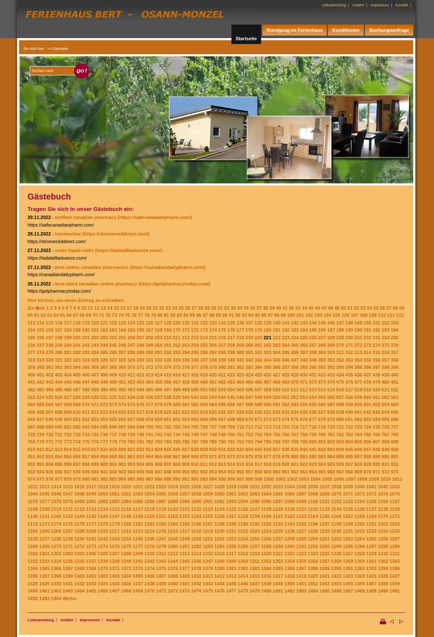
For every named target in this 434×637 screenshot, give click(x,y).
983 (113, 479)
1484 (313, 590)
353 (349, 360)
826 (177, 449)
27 (194, 307)
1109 (44, 509)
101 (300, 315)
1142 (56, 516)
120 (95, 322)
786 (185, 441)
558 (349, 397)
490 (104, 389)
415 (167, 374)
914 (231, 464)
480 (385, 382)
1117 (138, 509)
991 (185, 479)
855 (68, 456)
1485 (325, 590)
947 (158, 471)
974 (31, 479)
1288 (266, 546)
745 (185, 434)
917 (258, 464)
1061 (231, 493)
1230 (336, 531)
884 (331, 456)
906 (158, 464)
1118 (149, 509)
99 (283, 315)
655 (113, 419)
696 (113, 426)
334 (177, 360)
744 (177, 434)
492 (122, 389)
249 (149, 345)
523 (31, 397)
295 (195, 352)
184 (304, 329)
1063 (254, 493)
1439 (161, 583)
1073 (371, 493)
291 (158, 352)
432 (322, 374)
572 (104, 404)
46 (317, 307)
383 (249, 367)
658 (140, 419)
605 (31, 412)
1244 (126, 538)
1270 (56, 546)
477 (358, 382)
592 (285, 404)
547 (249, 397)
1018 (102, 486)
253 (185, 345)
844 (340, 449)
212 (185, 337)
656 (122, 419)
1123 (208, 509)
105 (336, 315)
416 (177, 374)
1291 (301, 546)
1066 (289, 493)
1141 (44, 516)
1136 (359, 509)
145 (322, 322)
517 (349, 389)
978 (68, 479)
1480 (266, 590)
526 (58, 397)
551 (285, 397)
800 (313, 441)
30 (213, 307)
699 (140, 426)
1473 (184, 590)
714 (276, 426)
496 (158, 389)
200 (77, 337)
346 (285, 360)
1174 (56, 523)
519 (367, 389)
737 (113, 434)
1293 (325, 546)
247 (131, 345)
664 (195, 419)
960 (276, 471)
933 (31, 471)
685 (385, 419)
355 (367, 360)
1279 (161, 546)
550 (276, 397)
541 (195, 397)
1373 (138, 568)
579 (167, 404)
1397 (44, 576)
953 (213, 471)
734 (86, 434)
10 (83, 307)
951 (195, 471)
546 (240, 397)
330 (140, 360)
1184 (173, 523)
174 (213, 329)
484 (49, 389)
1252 (219, 538)
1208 (79, 531)
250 (158, 345)
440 (394, 374)
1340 (126, 561)
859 (104, 456)
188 (340, 329)
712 (258, 426)
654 (104, 419)
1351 (254, 561)
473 (322, 382)
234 (385, 337)
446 (77, 382)
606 (40, 412)
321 (58, 360)
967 (340, 471)
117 (68, 322)
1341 (138, 561)
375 (177, 367)
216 (222, 337)
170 (177, 329)
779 (122, 441)
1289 (278, 546)
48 (330, 307)
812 (49, 449)
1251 (208, 538)
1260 (313, 538)
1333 (44, 561)
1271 (68, 546)
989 (167, 479)
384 (258, 367)
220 (258, 337)
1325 (325, 553)
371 (140, 367)
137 (249, 322)
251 (167, 345)
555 (322, 397)
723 (358, 426)
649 (58, 419)
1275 (114, 546)
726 (385, 426)
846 (358, 449)
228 (331, 337)
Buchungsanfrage (389, 30)
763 (349, 434)
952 (204, 471)
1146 (102, 516)
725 (376, 426)
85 (192, 315)
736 (104, 434)
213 (195, 337)
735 (95, 434)
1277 (138, 546)
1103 (348, 501)
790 (222, 441)
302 (258, 352)
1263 (348, 538)
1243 (114, 538)
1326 (336, 553)
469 (285, 382)
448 (95, 382)
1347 (208, 561)
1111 (68, 509)
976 (49, 479)
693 (86, 426)
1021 (138, 486)
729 (40, 434)
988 (158, 479)
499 (185, 389)
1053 (138, 493)
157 (58, 329)
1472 (173, 590)
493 (131, 389)
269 (331, 345)
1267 (394, 538)
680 (340, 419)
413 (149, 374)
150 (367, 322)
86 (198, 315)
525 (49, 397)
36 (252, 307)
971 (376, 471)
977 (58, 479)
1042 (383, 486)
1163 (301, 516)
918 (267, 464)
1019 (114, 486)
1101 (325, 501)
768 (394, 434)
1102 (336, 501)
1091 (208, 501)
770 (40, 441)
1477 (231, 590)
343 (258, 360)
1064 (266, 493)
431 (313, 374)
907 (167, 464)
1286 (243, 546)
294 (185, 352)
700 (149, 426)
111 (391, 315)
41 (284, 307)
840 (304, 449)
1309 (138, 553)
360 (40, 367)
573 (113, 404)
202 (95, 337)
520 (376, 389)
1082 (102, 501)
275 (385, 345)
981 (95, 479)
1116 (126, 509)
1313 (184, 553)
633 (285, 412)
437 (367, 374)
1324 (313, 553)
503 (222, 389)
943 (122, 471)
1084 (126, 501)
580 (177, 404)
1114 (102, 509)
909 (185, 464)
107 (354, 315)
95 (257, 315)
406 (86, 374)
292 (167, 352)
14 (109, 307)
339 (222, 360)
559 (358, 397)
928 (358, 464)
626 (222, 412)
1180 (126, 523)
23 (168, 307)
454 (149, 382)
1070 (336, 493)
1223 (254, 531)
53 (362, 307)
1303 (68, 553)
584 (213, 404)
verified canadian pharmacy (86, 217)
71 (101, 315)
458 (185, 382)
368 (113, 367)
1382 (243, 568)
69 (88, 315)
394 (349, 367)
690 (58, 426)
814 (68, 449)
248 (140, 345)
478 (367, 382)
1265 (371, 538)
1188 (219, 523)
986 (140, 479)
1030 (243, 486)
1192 (266, 523)
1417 (278, 576)
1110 (56, 509)
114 (40, 322)
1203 (394, 523)
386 (276, 367)
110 (382, 315)
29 (207, 307)
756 (285, 434)
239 (58, 345)
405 (77, 374)
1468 (126, 590)
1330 (383, 553)
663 (185, 419)
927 (349, 464)
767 (385, 434)
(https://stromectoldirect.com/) (116, 233)
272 (358, 345)
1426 (383, 576)
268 (322, 345)
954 (222, 471)
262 (267, 345)
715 (285, 426)
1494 (56, 598)
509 (276, 389)
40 (278, 307)
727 (394, 426)
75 (127, 315)
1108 (33, 509)
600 (358, 404)
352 (340, 360)
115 (49, 322)
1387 (301, 568)
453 (140, 382)
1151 (161, 516)
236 (31, 345)
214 (204, 337)
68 (82, 315)
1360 (359, 561)
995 (222, 479)
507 (258, 389)
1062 (243, 493)
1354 (289, 561)
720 (331, 426)
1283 (208, 546)
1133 (325, 509)
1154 (196, 516)
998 (249, 479)
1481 (278, 590)
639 (340, 412)
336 (195, 360)
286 (113, 352)
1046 (56, 493)
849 (385, 449)
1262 (336, 538)
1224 (266, 531)
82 (172, 315)
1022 (149, 486)
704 (185, 426)
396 (367, 367)
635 (304, 412)
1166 (336, 516)
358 (394, 360)
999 (258, 479)
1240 (79, 538)
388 (294, 367)
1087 (161, 501)
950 (185, 471)
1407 (161, 576)
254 (195, 345)
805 (358, 441)
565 (40, 404)
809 (394, 441)
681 (349, 419)
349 (313, 360)
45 (311, 307)
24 (174, 307)
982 (104, 479)
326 (104, 360)
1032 (266, 486)
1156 (219, 516)
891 (394, 456)
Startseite (246, 38)
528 (77, 397)
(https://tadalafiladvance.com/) (128, 250)
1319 (254, 553)
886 (349, 456)
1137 (371, 509)
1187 (208, 523)
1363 (394, 561)
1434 (102, 583)
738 (122, 434)
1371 (114, 568)
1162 (289, 516)
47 (323, 307)
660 (158, 419)
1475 (208, 590)
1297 (371, 546)
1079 (68, 501)
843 (331, 449)
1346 (196, 561)
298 (222, 352)
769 (31, 441)
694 (95, 426)
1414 (243, 576)
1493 (44, 598)
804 (349, 441)
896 (68, 464)
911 (204, 464)
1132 (313, 509)
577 (149, 404)
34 (239, 307)
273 (367, 345)
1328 (359, 553)
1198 (336, 523)
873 (231, 456)
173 (204, 329)
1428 (33, 583)
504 (231, 389)
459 (195, 382)
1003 (304, 479)
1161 (278, 516)
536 (149, 397)
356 (376, 360)
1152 (173, 516)
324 (86, 360)
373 (158, 367)
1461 (44, 590)
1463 (68, 590)
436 (358, 374)
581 (185, 404)
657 (131, 419)
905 (149, 464)
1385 (278, 568)
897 (77, 464)
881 (304, 456)
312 (349, 352)
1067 (301, 493)
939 (86, 471)
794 (258, 441)
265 (294, 345)
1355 (301, 561)
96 (263, 315)
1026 (196, 486)
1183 (161, 523)
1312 (173, 553)
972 (385, 471)
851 (31, 456)
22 (161, 307)
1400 (79, 576)
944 (131, 471)
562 (385, 397)
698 (131, 426)
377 (195, 367)
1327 (348, 553)
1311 (161, 553)
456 (167, 382)
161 (95, 329)
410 (122, 374)
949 (177, 471)
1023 (161, 486)
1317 (231, 553)
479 (376, 382)
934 (40, 471)
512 (304, 389)
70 (94, 315)
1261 (325, 538)
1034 (289, 486)
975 (40, 479)
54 (369, 307)
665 (204, 419)
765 (367, 434)
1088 (173, 501)
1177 (91, 523)
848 (376, 449)
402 (49, 374)
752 (249, 434)
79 (153, 315)
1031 (254, 486)
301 (249, 352)
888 (367, 456)
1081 (91, 501)
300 (240, 352)
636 (313, 412)
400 (31, 374)
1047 (68, 493)
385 (267, 367)
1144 (79, 516)
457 (177, 382)
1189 (231, 523)
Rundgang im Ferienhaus (295, 30)
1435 (114, 583)
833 (240, 449)
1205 (44, 531)
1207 (68, 531)
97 (270, 315)
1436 (126, 583)
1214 (149, 531)
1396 (33, 576)
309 (322, 352)
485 (58, 389)
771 (49, 441)
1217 (184, 531)
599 (349, 404)
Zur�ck (36, 307)
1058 (196, 493)
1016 (79, 486)
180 (267, 329)
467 (267, 382)
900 (104, 464)
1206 (56, 531)
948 (167, 471)
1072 (359, 493)
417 (185, 374)
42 (291, 307)
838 (285, 449)
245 (113, 345)
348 (304, 360)
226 (313, 337)
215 (213, 337)
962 (294, 471)
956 (240, 471)
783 (158, 441)
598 (340, 404)
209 (158, 337)
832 (231, 449)
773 (68, 441)
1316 (219, 553)
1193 (278, 523)
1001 (280, 479)
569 (77, 404)
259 (240, 345)
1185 (184, 523)
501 (204, 389)
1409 (184, 576)
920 (285, 464)
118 (77, 322)
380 (222, 367)
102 (309, 315)
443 (49, 382)
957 (249, 471)
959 (267, 471)
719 (322, 426)
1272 (79, 546)
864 (149, 456)
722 (349, 426)
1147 (114, 516)
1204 (33, 531)
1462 (56, 590)
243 (95, 345)
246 (122, 345)
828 (195, 449)
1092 (219, 501)
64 (55, 315)
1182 (149, 523)
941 (104, 471)
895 (58, 464)
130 (185, 322)
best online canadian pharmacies (91, 267)
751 (240, 434)
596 (322, 404)
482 (31, 389)
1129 (278, 509)
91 (231, 315)
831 (222, 449)
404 (68, 374)
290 (149, 352)
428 (285, 374)
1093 (231, 501)
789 (213, 441)
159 (77, 329)
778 (113, 441)
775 (86, 441)
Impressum (379, 5)
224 (294, 337)
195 (31, 337)
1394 (383, 568)
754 (267, 434)
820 (122, 449)
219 (249, 337)
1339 (114, 561)
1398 (56, 576)
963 (304, 471)
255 (204, 345)
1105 (371, 501)
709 (231, 426)
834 (249, 449)
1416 (266, 576)
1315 (208, 553)
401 (40, 374)
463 (231, 382)
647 (40, 419)
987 (149, 479)
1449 (278, 583)
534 (131, 397)
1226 (289, 531)
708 (222, 426)
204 (113, 337)
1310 (149, 553)
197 (49, 337)
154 (31, 329)
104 (327, 315)
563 (394, 397)
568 (68, 404)
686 (394, 419)
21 (155, 307)
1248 (173, 538)
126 (149, 322)
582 (195, 404)
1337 (91, 561)
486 (68, 389)
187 (331, 329)
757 (294, 434)
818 (104, 449)
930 (376, 464)
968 (349, 471)
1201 (371, 523)
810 (31, 449)
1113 (91, 509)
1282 (196, 546)
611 (86, 412)
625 (213, 412)
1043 (394, 486)
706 (204, 426)
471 (304, 382)
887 (358, 456)
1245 (138, 538)
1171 (394, 516)
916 (249, 464)
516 (340, 389)
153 (394, 322)
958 (258, 471)
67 (75, 315)
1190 (243, 523)
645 (394, 412)
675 (294, 419)
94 (250, 315)
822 (140, 449)
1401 (91, 576)
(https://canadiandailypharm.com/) (168, 267)
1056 (173, 493)
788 (204, 441)
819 (113, 449)
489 (95, 389)
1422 (336, 576)
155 (40, 329)
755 (276, 434)
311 (340, 352)
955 (231, 471)
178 (249, 329)
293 (177, 352)
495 (149, 389)
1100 (313, 501)
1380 (219, 568)
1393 (371, 568)
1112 (79, 509)
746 (195, 434)
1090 (196, 501)
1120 (173, 509)
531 (104, 397)
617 (140, 412)
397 (376, 367)
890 (385, 456)
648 (49, 419)
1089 (184, 501)
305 (285, 352)
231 (358, 337)
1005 (327, 479)
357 (385, 360)
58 (395, 307)
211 (177, 337)
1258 (289, 538)
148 (349, 322)
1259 (301, 538)
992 (195, 479)
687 (31, 426)
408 (104, 374)
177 (240, 329)
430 (304, 374)
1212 (126, 531)
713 (267, 426)
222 (276, 337)
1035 (301, 486)
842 (322, 449)
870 (204, 456)
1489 (371, 590)
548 (258, 397)
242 (86, 345)
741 (149, 434)
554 (313, 397)
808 (385, 441)
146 (331, 322)
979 (77, 479)
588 (249, 404)
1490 (383, 590)
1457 (371, 583)
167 (149, 329)
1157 (231, 516)
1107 (394, 501)
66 (69, 315)
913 (222, 464)
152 (385, 322)
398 (385, 367)
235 (394, 337)
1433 (91, 583)
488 (86, 389)
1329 (371, 553)
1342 (149, 561)
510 (285, 389)
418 (195, 374)
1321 (278, 553)
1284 (219, 546)
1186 (196, 523)
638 (331, 412)
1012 (33, 486)
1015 (68, 486)
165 (131, 329)
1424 (359, 576)
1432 (79, 583)
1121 (184, 509)
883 (322, 456)
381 (231, 367)
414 (158, 374)
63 (49, 315)
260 (249, 345)
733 (77, 434)
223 (285, 337)
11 (90, 307)
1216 (173, 531)
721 (340, 426)
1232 (359, 531)
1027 (208, 486)
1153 (184, 516)
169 (167, 329)
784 (167, 441)
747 (204, 434)
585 (222, 404)
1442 (196, 583)
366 (95, 367)
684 (376, 419)
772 (58, 441)
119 (86, 322)
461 (213, 382)
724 (367, 426)
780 (131, 441)
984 (122, 479)
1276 (126, 546)
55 (375, 307)
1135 (348, 509)
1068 (313, 493)
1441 (184, 583)
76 (133, 315)
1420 (313, 576)
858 (95, 456)
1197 (325, 523)
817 (95, 449)
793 (249, 441)
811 (40, 449)
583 (204, 404)
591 (276, 404)
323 (77, 360)
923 (313, 464)
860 (113, 456)
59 (401, 307)
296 (204, 352)
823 (149, 449)
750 (231, 434)
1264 (359, 538)
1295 (348, 546)
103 (318, 315)
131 (195, 322)
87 (205, 315)
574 (122, 404)
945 (140, 471)
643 (376, 412)
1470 (149, 590)
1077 (44, 501)
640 (349, 412)
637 (322, 412)
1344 (173, 561)
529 (86, 397)
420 (213, 374)
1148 (126, 516)
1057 (184, 493)
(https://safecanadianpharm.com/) (155, 217)
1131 (301, 509)
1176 (79, 523)
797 (285, 441)
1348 (219, 561)
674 (285, 419)
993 (204, 479)
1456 (359, 583)
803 (340, 441)
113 (31, 322)
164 (122, 329)
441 (31, 382)
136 (240, 322)
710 (240, 426)
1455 (348, 583)
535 (140, 397)
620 (167, 412)
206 (131, 337)
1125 (231, 509)
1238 (56, 538)
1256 (266, 538)
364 (77, 367)
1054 (149, 493)
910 (195, 464)
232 (367, 337)
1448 (266, 583)
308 (313, 352)
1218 (196, 531)
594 (304, 404)
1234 (383, 531)
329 (131, 360)
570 (86, 404)
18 (135, 307)
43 (297, 307)
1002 (292, 479)
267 (313, 345)
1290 (289, 546)
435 (349, 374)
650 (68, 419)
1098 (289, 501)
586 (231, 404)
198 (58, 337)
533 (122, 397)
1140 (33, 516)
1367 (68, 568)
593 (294, 404)
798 (294, 441)
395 (358, 367)
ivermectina (68, 233)
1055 (161, 493)
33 (233, 307)
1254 (243, 538)
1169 (371, 516)
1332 (33, 561)
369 (122, 367)
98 (276, 315)
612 (95, 412)
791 (231, 441)
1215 (161, 531)
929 (367, 464)
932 (394, 464)
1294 (336, 546)
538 (167, 397)
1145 (91, 516)
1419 (301, 576)
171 (185, 329)
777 (104, 441)
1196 (313, 523)
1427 (394, 576)
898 (86, 464)
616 (131, 412)
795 (267, 441)
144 (313, 322)
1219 (208, 531)
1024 (173, 486)
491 (113, 389)
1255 (254, 538)
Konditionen (345, 30)
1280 (173, 546)
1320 (266, 553)
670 (249, 419)
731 (58, 434)
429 (294, 374)
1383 (254, 568)
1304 (79, 553)
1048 (79, 493)
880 (294, 456)
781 (140, 441)
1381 (231, 568)
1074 (383, 493)
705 (195, 426)
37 (259, 307)
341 (240, 360)
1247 (161, 538)
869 (195, 456)
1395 (394, 568)
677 (313, 419)
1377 (184, 568)
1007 (350, 479)
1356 (313, 561)
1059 (208, 493)
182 (285, 329)
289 (140, 352)
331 (149, 360)
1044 (33, 493)
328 (122, 360)
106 (345, 315)
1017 (91, 486)
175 (222, 329)
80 (159, 315)
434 (340, 374)
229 (340, 337)
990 (177, 479)
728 (31, 434)
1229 (325, 531)
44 (304, 307)
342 (249, 360)
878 (276, 456)
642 (367, 412)
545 (231, 397)
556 (331, 397)
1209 (91, 531)
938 (77, 471)
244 (104, 345)
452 (131, 382)
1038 (336, 486)
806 (367, 441)
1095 (254, 501)
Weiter (70, 598)
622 (185, 412)
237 (40, 345)
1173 (44, 523)
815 (77, 449)
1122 (196, 509)
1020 (126, 486)
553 (304, 397)
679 (331, 419)
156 (49, 329)
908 (177, 464)
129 (177, 322)
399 (394, 367)
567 (58, 404)
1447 (254, 583)
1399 (68, 576)
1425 (371, 576)
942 (113, 471)
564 (31, 404)
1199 (348, 523)
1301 (44, 553)
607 (49, 412)
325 (95, 360)
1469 (138, 590)
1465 (91, 590)
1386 (289, 568)
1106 (383, 501)
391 (322, 367)
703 (177, 426)
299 (231, 352)
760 (322, 434)
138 (258, 322)
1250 (196, 538)
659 (149, 419)
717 (304, 426)
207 (140, 337)
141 (285, 322)
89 (218, 315)
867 (177, 456)
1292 (313, 546)
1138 (383, 509)
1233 (371, 531)
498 (177, 389)
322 (68, 360)
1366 (56, 568)
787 (195, 441)
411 (131, 374)
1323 (301, 553)
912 (213, 464)
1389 (325, 568)
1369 (91, 568)
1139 (394, 509)
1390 (336, 568)
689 (49, 426)
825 (167, 449)
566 (49, 404)
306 (294, 352)
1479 (254, 590)
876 (258, 456)
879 (285, 456)
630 (258, 412)
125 (140, 322)
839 (294, 449)
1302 (56, 553)
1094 (243, 501)
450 (113, 382)
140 (276, 322)
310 (331, 352)
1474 (196, 590)
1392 (359, 568)
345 (276, 360)
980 (86, 479)
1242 (102, 538)
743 (167, 434)
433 (331, 374)
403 (58, 374)
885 (340, 456)
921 (294, 464)
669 (240, 419)
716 (294, 426)
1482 (289, 590)
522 (394, 389)
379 (213, 367)
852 (40, 456)
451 (122, 382)
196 (40, 337)
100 (291, 315)
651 (77, 419)
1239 (68, 538)
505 (240, 389)
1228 (313, 531)
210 (167, 337)
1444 (219, 583)
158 (68, 329)
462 (222, 382)
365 (86, 367)
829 (204, 449)
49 (336, 307)
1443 (208, 583)
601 (367, 404)
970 (367, 471)
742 (158, 434)
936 (58, 471)
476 (349, 382)
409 (113, 374)
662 (177, 419)
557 (340, 397)
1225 (278, 531)
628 (240, 412)
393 (340, 367)
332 (158, 360)
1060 (219, 493)
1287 (254, 546)
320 (49, 360)
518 (358, 389)
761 (331, 434)
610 (77, 412)
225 (304, 337)
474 (331, 382)
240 (68, 345)
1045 (44, 493)
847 (367, 449)
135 (231, 322)
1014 (56, 486)
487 (77, 389)
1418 (289, 576)
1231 (348, 531)
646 (31, 419)
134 (222, 322)
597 (331, 404)
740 (140, 434)
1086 (149, 501)
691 (68, 426)
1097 (278, 501)
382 (240, 367)
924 (322, 464)
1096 (266, 501)
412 (140, 374)
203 (104, 337)
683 (367, 419)
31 (220, 307)
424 (249, 374)
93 (244, 315)
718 (313, 426)
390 (313, 367)
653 (95, 419)
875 (249, 456)
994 (213, 479)
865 (158, 456)
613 (104, 412)
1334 (56, 561)
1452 (313, 583)
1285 (231, 546)
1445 (231, 583)
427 (276, 374)
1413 (231, 576)
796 (276, 441)
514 (322, 389)
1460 (33, 590)
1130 (289, 509)
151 (376, 322)
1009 (374, 479)
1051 (114, 493)
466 (258, 382)
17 (129, 307)
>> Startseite (57, 49)
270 (340, 345)
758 (304, 434)
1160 (266, 516)
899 (95, 464)
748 (213, 434)
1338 (102, 561)
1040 (359, 486)
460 (204, 382)
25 (181, 307)
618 (149, 412)
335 (185, 360)
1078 (56, 501)
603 (385, 404)
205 (122, 337)
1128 (266, 509)
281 (68, 352)
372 (149, 367)
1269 (44, 546)
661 (167, 419)
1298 (383, 546)
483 (40, 389)
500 (195, 389)
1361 (371, 561)
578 (158, 404)
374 (167, 367)
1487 (348, 590)
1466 (102, 590)
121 (104, 322)
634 (294, 412)
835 (258, 449)
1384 (266, 568)
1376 (173, 568)
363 (68, 367)
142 (294, 322)
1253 (231, 538)
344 (267, 360)
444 (58, 382)
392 (331, 367)
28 (200, 307)
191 (367, 329)
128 (167, 322)
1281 (184, 546)
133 (213, 322)
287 (122, 352)
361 (49, 367)
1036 (313, 486)
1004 (315, 479)
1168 (359, 516)
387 (285, 367)
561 (376, 397)
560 (367, 397)
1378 (196, 568)
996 (231, 479)
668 (231, 419)
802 (331, 441)
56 (382, 307)
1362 (383, 561)
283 (86, 352)
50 (343, 307)
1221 (231, 531)
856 (77, 456)
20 (148, 307)
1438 (149, 583)
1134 (336, 509)
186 (322, 329)
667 (222, 419)
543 (213, 397)
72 (108, 315)
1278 (149, 546)
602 (376, 404)
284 (95, 352)
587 (240, 404)
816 (86, 449)
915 (240, 464)
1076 (33, 501)
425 (258, 374)
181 (276, 329)
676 (304, 419)
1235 (394, 531)
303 (267, 352)
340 (231, 360)
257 (222, 345)
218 (240, 337)
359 (31, 367)
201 (86, 337)
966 (331, 471)
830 (213, 449)
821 (131, 449)
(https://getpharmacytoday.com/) (175, 283)
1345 (184, 561)
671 (258, 419)
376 (185, 367)
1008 (362, 479)
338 (213, 360)
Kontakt (401, 5)
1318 (243, 553)
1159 (254, 516)
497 (167, 389)
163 (113, 329)
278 (40, 352)
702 (167, 426)
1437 (138, 583)
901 (113, 464)
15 (116, 307)
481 (394, 382)
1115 (114, 509)
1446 (243, 583)
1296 (359, 546)
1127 (254, 509)
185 (313, 329)
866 (167, 456)
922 (304, 464)
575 (131, 404)
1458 (383, 583)
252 (177, 345)
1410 (196, 576)
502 (213, 389)
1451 (301, 583)
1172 (33, 523)
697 (122, 426)
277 (31, 352)
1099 (301, 501)
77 (140, 315)
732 (68, 434)
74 (120, 315)
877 (267, 456)
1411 (208, 576)
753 (258, 434)
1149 (138, 516)
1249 (184, 538)
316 (385, 352)
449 (104, 382)
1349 (231, 561)
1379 (208, 568)
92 (237, 315)
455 (158, 382)
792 (240, 441)
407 (95, 374)
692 (77, 426)
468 (276, 382)
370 (131, 367)
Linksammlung (334, 5)
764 (358, 434)
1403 (114, 576)
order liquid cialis (74, 250)
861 (122, 456)
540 (185, 397)
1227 (301, 531)
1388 (313, 568)
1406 (149, 576)
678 (322, 419)
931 (385, 464)
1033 (278, 486)
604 (394, 404)
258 (231, 345)
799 (304, 441)
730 (49, 434)
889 (376, 456)
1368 (79, 568)
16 (122, 307)
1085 (138, 501)
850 (394, 449)
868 (185, 456)
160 (86, 329)
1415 (254, 576)
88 (211, 315)
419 (204, 374)
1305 (91, 553)
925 (331, 464)
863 (140, 456)
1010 (385, 479)
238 (49, 345)
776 (95, 441)
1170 (383, 516)
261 (258, 345)
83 (179, 315)
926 (340, 464)
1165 (325, 516)
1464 (79, 590)
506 (249, 389)
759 (313, 434)
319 (40, 360)
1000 (269, 479)
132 (204, 322)
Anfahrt (358, 5)
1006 (339, 479)
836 (267, 449)
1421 (325, 576)
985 (131, 479)
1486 (336, 590)
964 (313, 471)
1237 (44, 538)
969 (358, 471)
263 (276, 345)
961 (285, 471)
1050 (102, 493)
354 (358, 360)
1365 (44, 568)
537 (158, 397)
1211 (114, 531)
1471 (161, 590)
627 (231, 412)
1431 (68, 583)
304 (276, 352)
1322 (289, 553)
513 (313, 389)
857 (86, 456)
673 (276, 419)
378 (204, 367)
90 (224, 315)
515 (331, 389)
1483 (301, 590)
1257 (278, 538)
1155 (208, 516)
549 (267, 397)
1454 (336, 583)
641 (358, 412)
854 (58, 456)
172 (195, 329)
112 (400, 315)
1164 (313, 516)
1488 (359, 590)
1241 (91, 538)
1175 (68, 523)
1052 (126, 493)
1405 (138, 576)
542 (204, 397)
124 (131, 322)
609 (68, 412)
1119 (161, 509)
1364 (33, 568)
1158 (243, 516)
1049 (91, 493)
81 (166, 315)
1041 (371, 486)
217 (231, 337)
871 (213, 456)
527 (68, 397)
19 (142, 307)
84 (186, 315)
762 (340, 434)
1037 (325, 486)
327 (113, 360)
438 (376, 374)
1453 (325, 583)
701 (158, 426)
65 (62, 315)
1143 (68, 516)
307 (304, 352)
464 (240, 382)
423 (240, 374)
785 (177, 441)
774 (77, 441)
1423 (348, 576)
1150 (149, 516)
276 (394, 345)
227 (322, 337)
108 (363, 315)
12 (96, 307)
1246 (149, 538)
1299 (394, 546)
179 (258, 329)
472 (313, 382)
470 (294, 382)
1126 (243, 509)
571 (95, 404)
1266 (383, 538)
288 (131, 352)
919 (276, 464)
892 (31, 464)
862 (131, 456)
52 (356, 307)
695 (104, 426)
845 (349, 449)
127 (158, 322)
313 (358, 352)
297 (213, 352)
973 (394, 471)
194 (394, 329)
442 (40, 382)
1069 (325, 493)
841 (313, 449)
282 (77, 352)
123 (122, 322)
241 (77, 345)
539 (177, 397)
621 (177, 412)
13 (103, 307)
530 (95, 397)
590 (267, 404)
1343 (161, 561)
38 (265, 307)
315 (376, 352)
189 (349, 329)
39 (272, 307)
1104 (359, 501)
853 (49, 456)
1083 (114, 501)
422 (231, 374)
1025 (184, 486)
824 (158, 449)
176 (231, 329)
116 (58, 322)
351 (331, 360)
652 (86, 419)
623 (195, 412)
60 (30, 315)
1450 (289, 583)
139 (267, 322)
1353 (278, 561)
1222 (243, 531)
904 (140, 464)
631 (267, 412)
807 (376, 441)
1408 (173, 576)
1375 (161, 568)
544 (222, 397)
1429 (44, 583)
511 (294, 389)
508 (267, 389)
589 (258, 404)
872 (222, 456)
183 (294, 329)
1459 (394, 583)
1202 (383, 523)
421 (222, 374)
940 (95, 471)
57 (388, 307)
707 (213, 426)
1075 (394, 493)
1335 (68, 561)
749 (222, 434)
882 (313, 456)
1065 (278, 493)
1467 (114, 590)
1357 (325, 561)
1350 (243, 561)
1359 (348, 561)
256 (213, 345)
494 (140, 389)
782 (149, 441)
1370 (102, 568)
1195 (301, 523)
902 (122, 464)
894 (49, 464)
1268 (33, 546)
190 (358, 329)
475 (340, 382)
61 (36, 315)
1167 (348, 516)
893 (40, 464)
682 (358, 419)
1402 (102, 576)
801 (322, 441)
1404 (126, 576)
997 (240, 479)
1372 (126, 568)
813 (58, 449)
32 (226, 307)
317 (394, 352)
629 (249, 412)
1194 (289, 523)
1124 (219, 509)
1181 (138, 523)
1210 (102, 531)
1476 (219, 590)
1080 (79, 501)
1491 (394, 590)
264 (285, 345)
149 (358, 322)
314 (367, 352)
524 (40, 397)
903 (131, 464)
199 (68, 337)
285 (104, 352)
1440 (173, 583)
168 (158, 329)
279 (49, 352)
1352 (266, 561)
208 (149, 337)
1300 (33, 553)
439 (385, 374)
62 (43, 315)
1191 (254, 523)
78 (147, 315)
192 (376, 329)
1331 (394, 553)
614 (113, 412)
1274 (102, 546)
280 (58, 352)
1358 (336, 561)
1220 (219, 531)
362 (58, 367)
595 (313, 404)
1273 (91, 546)
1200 (359, 523)
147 (340, 322)
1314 (196, 553)
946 (149, 471)
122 (113, 322)
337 (204, 360)
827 (185, 449)
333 (167, 360)
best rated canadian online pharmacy (96, 283)
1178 (102, 523)
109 (372, 315)
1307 (114, 553)
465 (249, 382)
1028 (219, 486)
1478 (243, 590)
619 (158, 412)
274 (376, 345)
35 (246, 307)
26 (187, 307)
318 (31, 360)
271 (349, 345)
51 (350, 307)
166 (140, 329)
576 (140, 404)
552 (294, 397)
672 (267, 419)
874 (240, 456)
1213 (138, 531)
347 (294, 360)
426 (267, 374)
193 (385, 329)
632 (276, 412)
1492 (33, 598)
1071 (348, 493)
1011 (397, 479)
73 (114, 315)
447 (86, 382)
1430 (56, 583)
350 (322, 360)
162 (104, 329)
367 (104, 367)
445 (68, 382)
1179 (114, 523)
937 (68, 471)
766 (376, 434)
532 (113, 397)
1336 (79, 561)
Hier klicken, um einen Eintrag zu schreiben (76, 300)
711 (249, 426)
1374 (149, 568)
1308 (126, 553)
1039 (348, 486)
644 (385, 412)
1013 (44, 486)
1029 (231, 486)
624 (204, 412)
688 (40, 426)
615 (122, 412)
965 (322, 471)
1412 (219, 576)
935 (49, 471)
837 (276, 449)
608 (58, 412)
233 (376, 337)
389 (304, 367)
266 (304, 345)
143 (304, 322)
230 (349, 337)
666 (213, 419)
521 (385, 389)
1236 (33, 538)
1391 (348, 568)
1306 (102, 553)
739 (131, 434)
